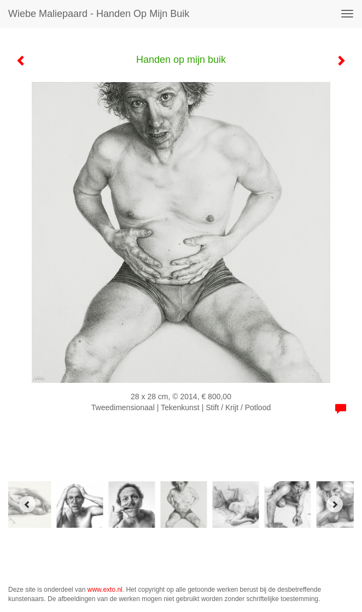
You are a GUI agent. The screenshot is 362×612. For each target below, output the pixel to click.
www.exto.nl (104, 589)
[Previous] (27, 504)
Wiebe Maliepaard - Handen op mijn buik (98, 13)
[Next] (334, 504)
